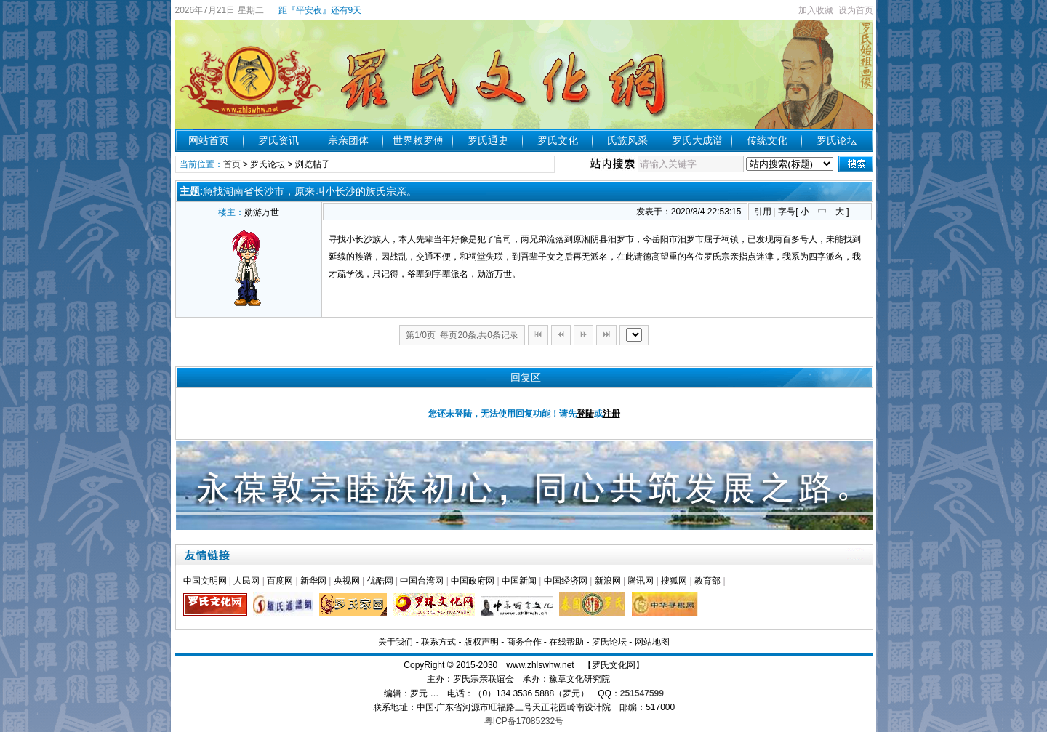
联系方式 (438, 642)
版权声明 (481, 642)
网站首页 (208, 140)
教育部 (707, 581)
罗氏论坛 (837, 140)
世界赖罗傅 (418, 140)
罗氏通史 (488, 140)
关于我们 (395, 642)
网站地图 (652, 642)
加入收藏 (815, 10)
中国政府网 (472, 581)
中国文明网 (205, 581)
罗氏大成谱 (697, 140)
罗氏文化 (557, 140)
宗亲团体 (348, 140)
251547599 (642, 693)
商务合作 (524, 642)
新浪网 (608, 581)
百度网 (280, 581)
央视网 (347, 581)
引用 (762, 211)
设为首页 (855, 10)
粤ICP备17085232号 (523, 721)
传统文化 (767, 140)
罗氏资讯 (278, 140)
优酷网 (380, 581)
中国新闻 (519, 581)
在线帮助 (566, 642)
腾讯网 (640, 581)
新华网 (313, 581)
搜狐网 (674, 581)
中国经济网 (565, 581)
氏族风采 (627, 140)
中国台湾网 (422, 581)
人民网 (246, 581)
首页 (232, 164)
